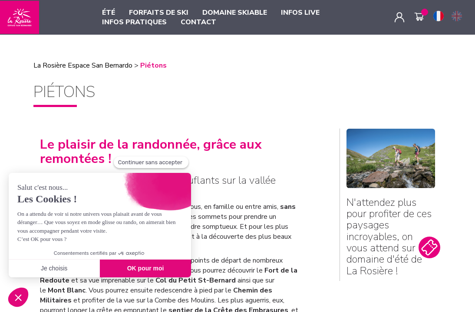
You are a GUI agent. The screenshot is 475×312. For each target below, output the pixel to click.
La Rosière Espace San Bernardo (82, 65)
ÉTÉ (108, 12)
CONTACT (198, 22)
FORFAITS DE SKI (158, 12)
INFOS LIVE (300, 12)
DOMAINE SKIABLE (234, 12)
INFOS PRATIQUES (134, 22)
